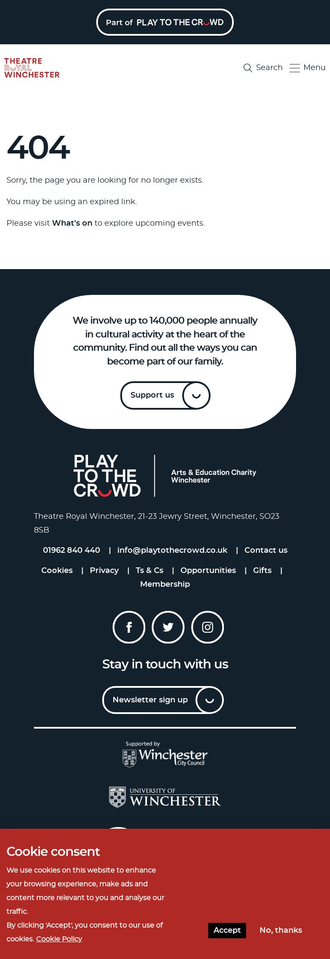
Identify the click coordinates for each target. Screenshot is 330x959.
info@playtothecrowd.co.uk (172, 551)
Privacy (104, 571)
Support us (152, 395)
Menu (308, 68)
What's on (72, 223)
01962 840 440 (71, 551)
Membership (165, 584)
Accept (227, 935)
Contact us (265, 551)
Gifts (262, 571)
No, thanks (281, 935)
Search (263, 68)
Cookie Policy (59, 944)
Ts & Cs (149, 571)
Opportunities (208, 571)
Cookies (57, 571)
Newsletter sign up (150, 700)
